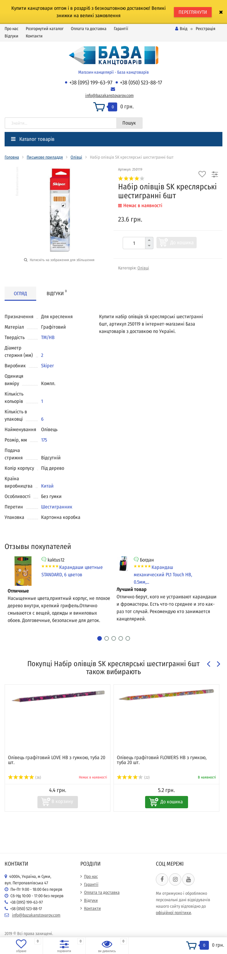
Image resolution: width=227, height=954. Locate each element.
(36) (24, 777)
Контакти (34, 36)
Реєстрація (205, 28)
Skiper (47, 366)
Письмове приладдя (45, 157)
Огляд (20, 293)
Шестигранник (56, 507)
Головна (12, 157)
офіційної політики (173, 912)
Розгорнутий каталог (44, 28)
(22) (133, 777)
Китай (47, 486)
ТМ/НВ (48, 337)
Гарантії (121, 28)
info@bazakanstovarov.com (109, 95)
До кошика (182, 242)
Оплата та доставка (88, 28)
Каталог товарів (33, 139)
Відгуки (11, 36)
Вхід (181, 28)
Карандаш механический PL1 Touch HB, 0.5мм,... (163, 574)
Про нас (11, 28)
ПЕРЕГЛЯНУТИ (193, 12)
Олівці (76, 157)
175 (44, 440)
